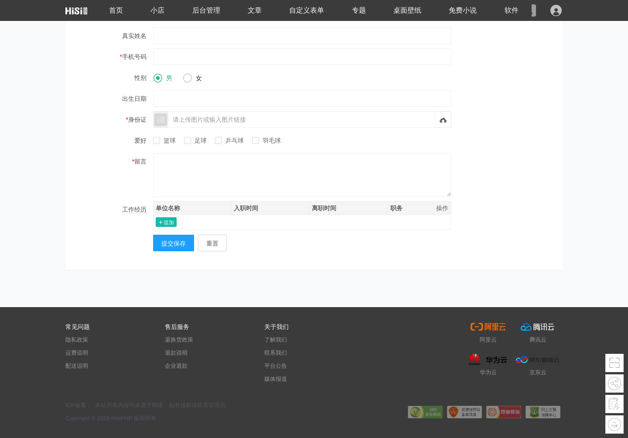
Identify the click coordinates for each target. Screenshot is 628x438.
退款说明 (176, 352)
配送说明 (76, 366)
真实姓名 (134, 35)
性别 (140, 77)
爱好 (140, 140)
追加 (169, 222)
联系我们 (275, 352)
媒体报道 (275, 379)
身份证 (137, 119)
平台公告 (275, 366)
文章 (255, 10)
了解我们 (275, 339)
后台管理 (206, 10)
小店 (157, 10)
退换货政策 (179, 339)
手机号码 (134, 56)
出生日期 (134, 98)
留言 (140, 161)
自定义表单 (306, 10)
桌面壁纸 (407, 10)
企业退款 (176, 366)
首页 (116, 10)
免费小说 (463, 10)
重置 (212, 243)
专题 (359, 10)
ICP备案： (78, 405)
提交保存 (173, 243)
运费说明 (76, 352)
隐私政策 (76, 339)
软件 (512, 10)
